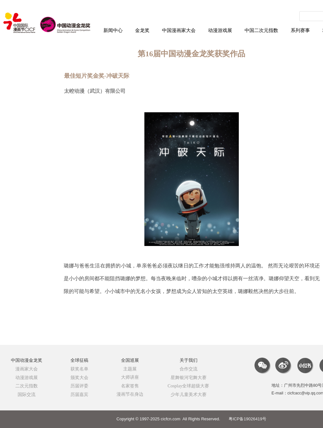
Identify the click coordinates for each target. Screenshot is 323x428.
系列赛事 (300, 30)
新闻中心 (113, 30)
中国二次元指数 (261, 30)
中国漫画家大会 (179, 30)
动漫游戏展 (220, 30)
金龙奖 (142, 30)
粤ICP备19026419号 (248, 418)
